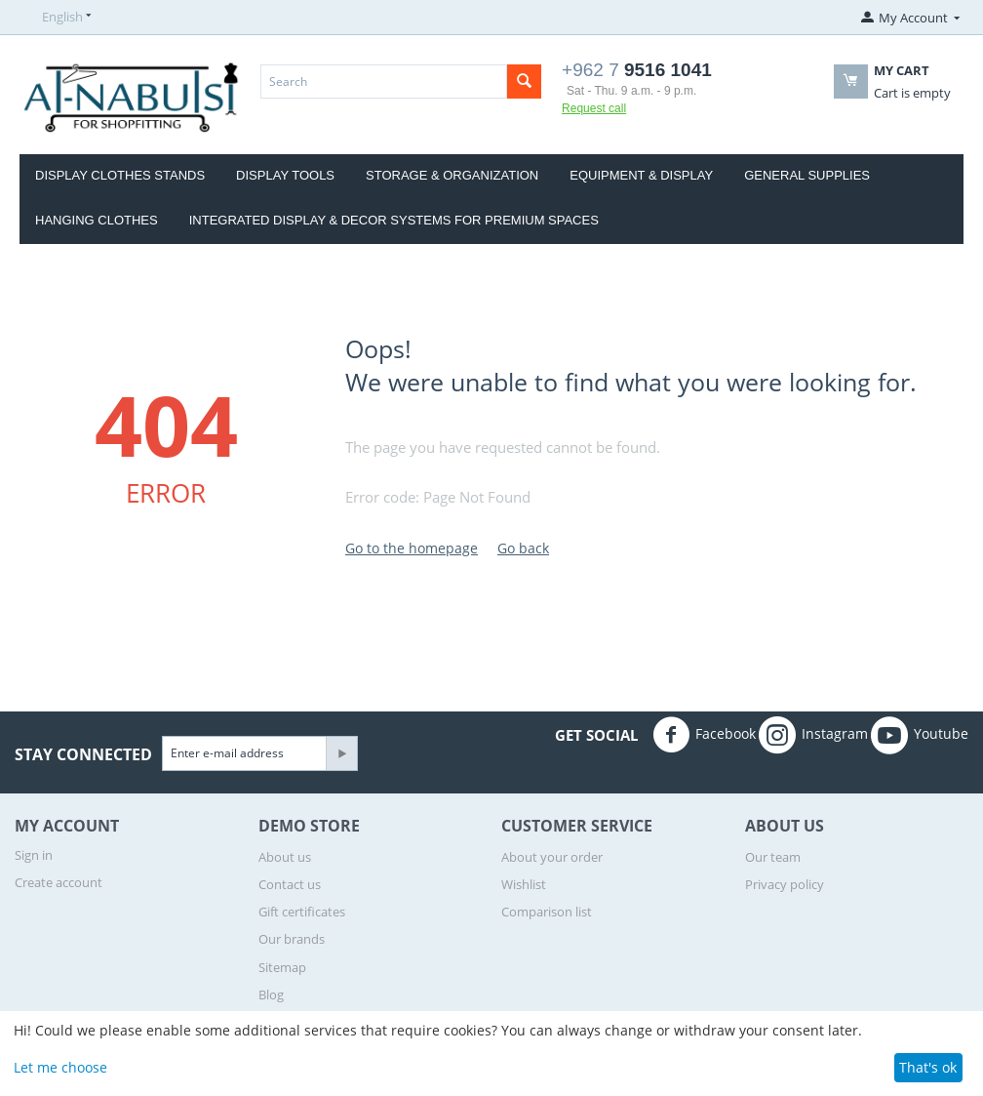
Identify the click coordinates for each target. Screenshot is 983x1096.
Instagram (813, 734)
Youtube (919, 734)
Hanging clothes (96, 220)
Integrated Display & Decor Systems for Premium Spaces (394, 220)
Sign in (34, 855)
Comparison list (546, 911)
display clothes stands (120, 175)
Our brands (291, 939)
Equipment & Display (641, 175)
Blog (271, 994)
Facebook (704, 734)
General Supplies (807, 175)
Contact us (289, 884)
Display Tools (285, 175)
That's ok (928, 1067)
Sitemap (282, 967)
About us (284, 857)
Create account (58, 882)
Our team (773, 857)
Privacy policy (784, 884)
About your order (552, 857)
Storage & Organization (452, 175)
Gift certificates (301, 911)
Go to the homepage (411, 548)
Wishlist (523, 884)
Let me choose (60, 1067)
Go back (523, 548)
